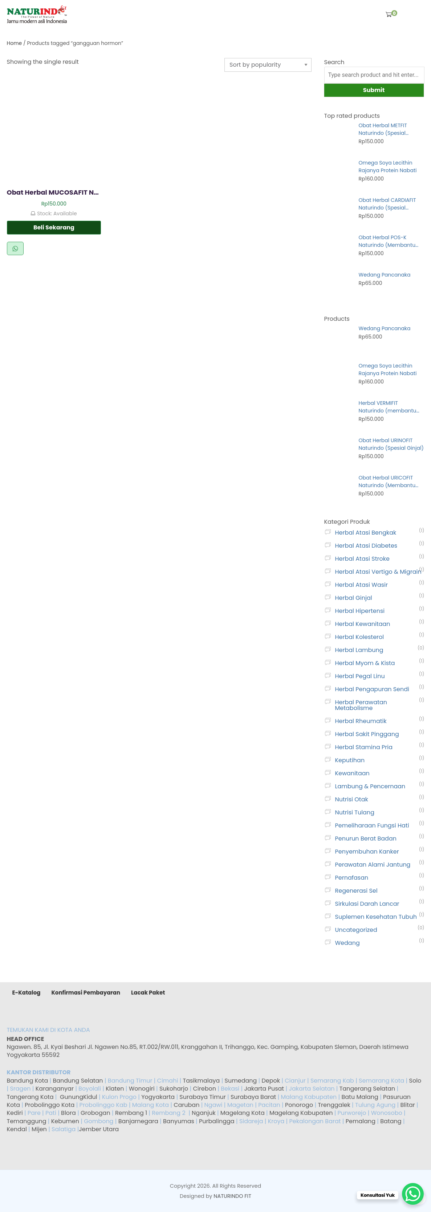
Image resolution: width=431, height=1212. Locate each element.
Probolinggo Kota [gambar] (49, 1105)
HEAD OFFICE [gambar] (26, 1039)
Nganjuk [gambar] (204, 1113)
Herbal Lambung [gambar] (359, 650)
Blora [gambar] (68, 1113)
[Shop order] (268, 65)
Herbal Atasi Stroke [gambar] (362, 559)
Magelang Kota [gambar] (242, 1113)
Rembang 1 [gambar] (131, 1113)
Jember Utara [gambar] (99, 1129)
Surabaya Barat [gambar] (253, 1097)
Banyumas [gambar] (178, 1121)
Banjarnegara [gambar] (138, 1121)
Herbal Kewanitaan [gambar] (362, 624)
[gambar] (37, 14)
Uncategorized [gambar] (356, 930)
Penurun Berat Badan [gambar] (366, 838)
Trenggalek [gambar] (334, 1105)
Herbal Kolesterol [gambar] (359, 637)
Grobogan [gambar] (95, 1113)
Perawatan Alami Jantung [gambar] (373, 864)
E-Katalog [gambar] (26, 992)
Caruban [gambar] (186, 1105)
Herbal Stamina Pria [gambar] (364, 747)
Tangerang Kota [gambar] (30, 1097)
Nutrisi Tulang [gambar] (354, 812)
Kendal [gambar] (17, 1129)
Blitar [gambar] (407, 1105)
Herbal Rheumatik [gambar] (361, 721)
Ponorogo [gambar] (299, 1105)
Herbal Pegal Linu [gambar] (360, 676)
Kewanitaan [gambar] (352, 773)
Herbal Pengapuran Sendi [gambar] (372, 689)
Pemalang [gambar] (360, 1121)
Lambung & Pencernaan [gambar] (370, 786)
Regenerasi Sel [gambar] (356, 891)
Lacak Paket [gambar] (148, 992)
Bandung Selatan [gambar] (78, 1080)
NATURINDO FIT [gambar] (232, 1196)
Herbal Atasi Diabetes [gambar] (366, 545)
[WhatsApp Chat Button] (413, 1194)
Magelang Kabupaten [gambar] (301, 1113)
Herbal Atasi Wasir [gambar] (361, 585)
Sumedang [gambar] (241, 1080)
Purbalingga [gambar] (217, 1121)
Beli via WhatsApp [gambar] (15, 249)
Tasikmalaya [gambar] (201, 1080)
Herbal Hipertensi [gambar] (360, 611)
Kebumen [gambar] (65, 1121)
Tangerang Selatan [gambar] (367, 1088)
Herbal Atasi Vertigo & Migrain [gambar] (378, 572)
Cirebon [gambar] (204, 1088)
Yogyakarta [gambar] (158, 1097)
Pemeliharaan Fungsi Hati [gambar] (372, 825)
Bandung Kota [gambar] (27, 1080)
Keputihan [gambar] (350, 760)
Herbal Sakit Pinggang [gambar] (367, 734)
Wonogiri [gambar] (142, 1088)
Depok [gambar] (271, 1080)
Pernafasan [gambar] (352, 877)
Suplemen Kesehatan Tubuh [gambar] (376, 917)
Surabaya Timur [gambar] (202, 1097)
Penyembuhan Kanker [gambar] (367, 851)
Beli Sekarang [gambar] (53, 227)
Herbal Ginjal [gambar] (353, 598)
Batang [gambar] (390, 1121)
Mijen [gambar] (39, 1129)
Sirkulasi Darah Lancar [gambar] (367, 904)
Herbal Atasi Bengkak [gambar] (366, 532)
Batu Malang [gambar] (360, 1097)
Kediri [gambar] (15, 1113)
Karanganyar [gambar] (55, 1088)
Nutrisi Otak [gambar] (351, 799)
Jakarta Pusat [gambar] (264, 1088)
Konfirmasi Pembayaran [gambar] (85, 992)
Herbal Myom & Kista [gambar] (365, 663)
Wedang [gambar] (347, 943)
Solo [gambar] (415, 1080)
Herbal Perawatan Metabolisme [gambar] (361, 705)
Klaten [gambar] (115, 1088)
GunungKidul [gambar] (78, 1097)
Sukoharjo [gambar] (173, 1088)
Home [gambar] (14, 43)
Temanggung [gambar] (26, 1121)
